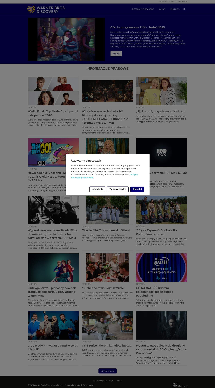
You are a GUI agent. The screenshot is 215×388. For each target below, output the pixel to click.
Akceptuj (137, 189)
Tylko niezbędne (118, 189)
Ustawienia (97, 189)
